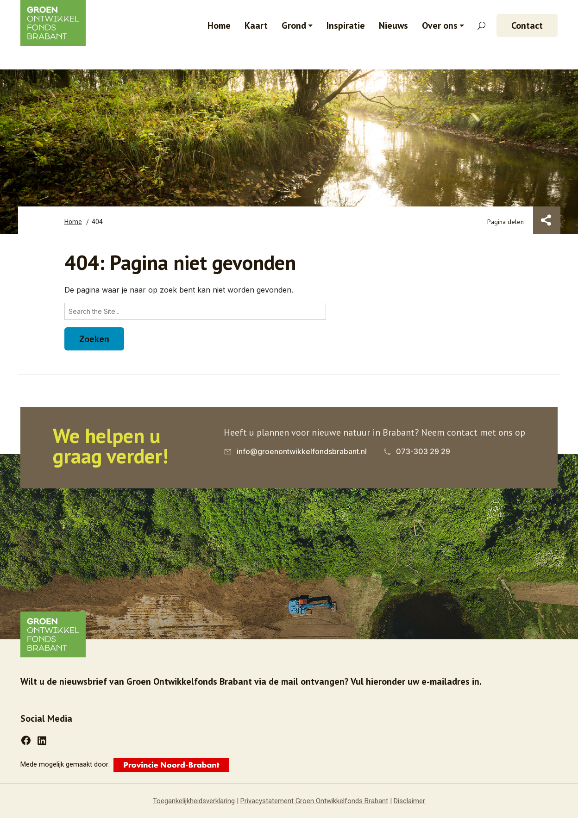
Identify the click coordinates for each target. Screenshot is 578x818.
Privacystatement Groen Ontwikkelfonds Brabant (314, 801)
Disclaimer (409, 801)
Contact (527, 25)
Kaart (256, 25)
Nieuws (393, 25)
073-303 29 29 (423, 451)
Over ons (440, 25)
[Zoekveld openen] (481, 26)
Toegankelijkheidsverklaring (194, 801)
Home (219, 25)
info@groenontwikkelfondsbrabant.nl (302, 451)
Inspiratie (346, 25)
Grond (294, 25)
